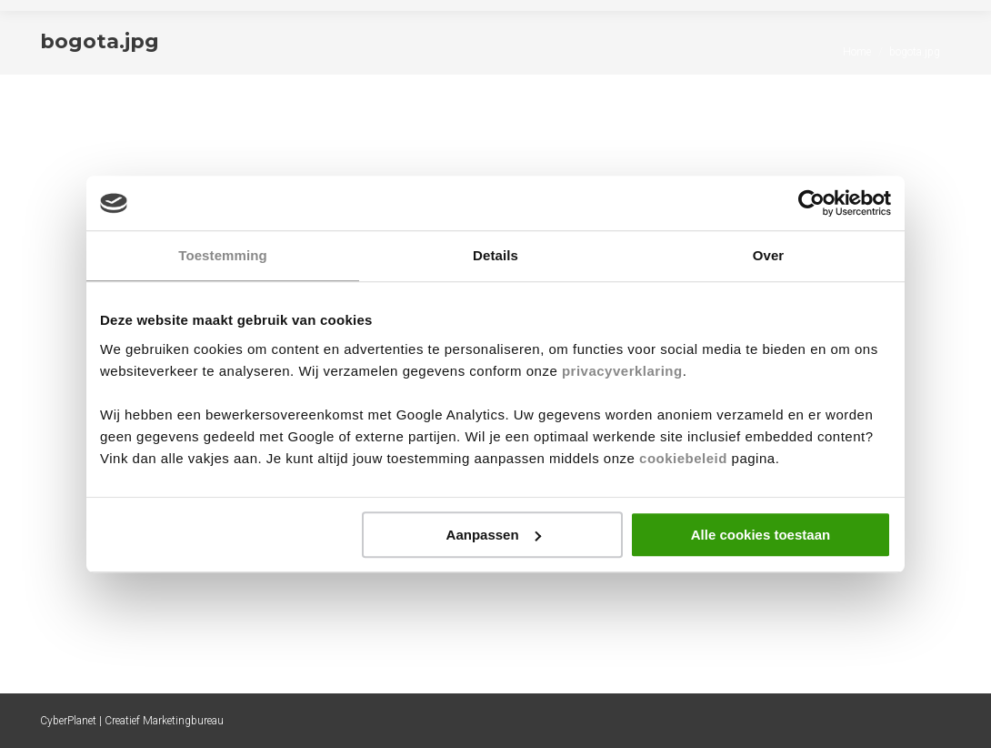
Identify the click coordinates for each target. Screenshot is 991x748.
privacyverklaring (622, 371)
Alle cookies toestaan (760, 534)
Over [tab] (769, 255)
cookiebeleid (683, 458)
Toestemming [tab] (222, 255)
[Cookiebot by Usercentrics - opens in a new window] (811, 203)
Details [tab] (495, 255)
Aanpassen (493, 534)
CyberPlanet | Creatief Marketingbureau (132, 720)
